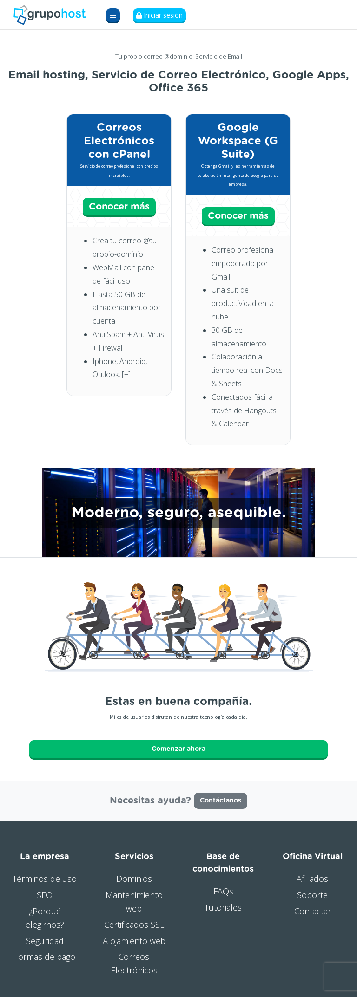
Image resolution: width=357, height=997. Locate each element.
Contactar (312, 911)
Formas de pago (44, 956)
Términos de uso (45, 878)
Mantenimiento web (134, 901)
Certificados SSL (134, 924)
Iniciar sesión (159, 15)
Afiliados (312, 878)
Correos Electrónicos (134, 963)
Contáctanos (220, 800)
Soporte (312, 894)
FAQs (223, 891)
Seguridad (45, 940)
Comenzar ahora (178, 749)
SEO (45, 894)
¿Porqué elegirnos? (45, 918)
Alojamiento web (134, 940)
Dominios (134, 878)
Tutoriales (223, 907)
